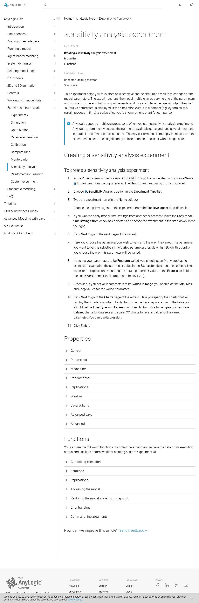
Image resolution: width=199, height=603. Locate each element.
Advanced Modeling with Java (24, 218)
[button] (20, 5)
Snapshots (70, 85)
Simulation (18, 122)
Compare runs (20, 152)
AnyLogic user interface (23, 41)
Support (103, 585)
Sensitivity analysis (24, 167)
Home (68, 18)
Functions (70, 63)
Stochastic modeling (21, 189)
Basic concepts (17, 34)
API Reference (13, 226)
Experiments (19, 115)
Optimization (20, 130)
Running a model (19, 49)
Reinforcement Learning (27, 174)
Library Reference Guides (21, 211)
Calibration (18, 145)
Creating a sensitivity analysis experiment (90, 53)
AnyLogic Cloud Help (18, 233)
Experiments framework (23, 108)
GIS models (15, 78)
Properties (70, 58)
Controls (13, 93)
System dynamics (19, 63)
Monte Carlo (19, 159)
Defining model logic (21, 71)
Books (129, 585)
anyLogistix (75, 591)
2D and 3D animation (21, 85)
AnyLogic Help (14, 19)
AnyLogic (74, 585)
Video (129, 591)
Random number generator (80, 79)
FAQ (10, 196)
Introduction (15, 26)
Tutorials (10, 204)
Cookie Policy (74, 599)
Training (103, 591)
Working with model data (24, 100)
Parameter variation (24, 137)
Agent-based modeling (22, 56)
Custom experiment (24, 181)
